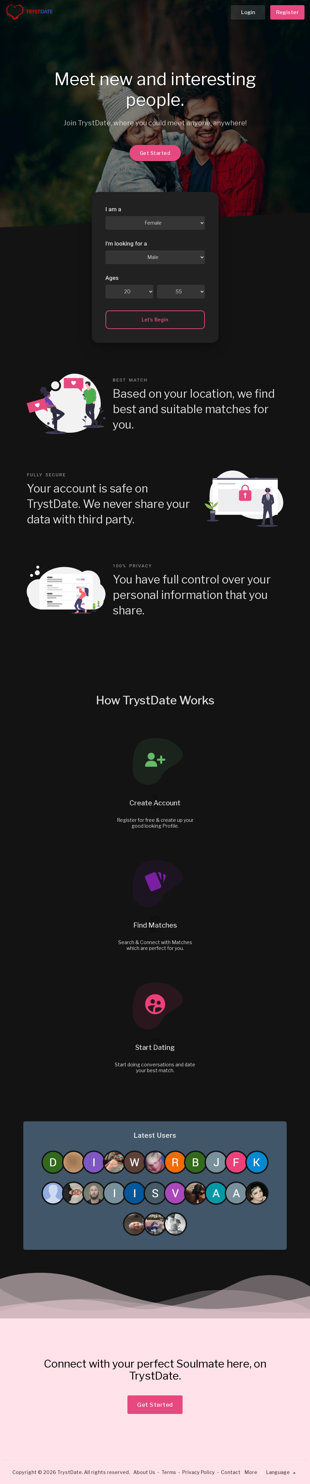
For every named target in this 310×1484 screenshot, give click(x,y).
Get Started (155, 153)
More (255, 1472)
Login (248, 12)
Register (287, 12)
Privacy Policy (198, 1472)
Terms (168, 1472)
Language (282, 1472)
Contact (230, 1472)
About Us (144, 1472)
